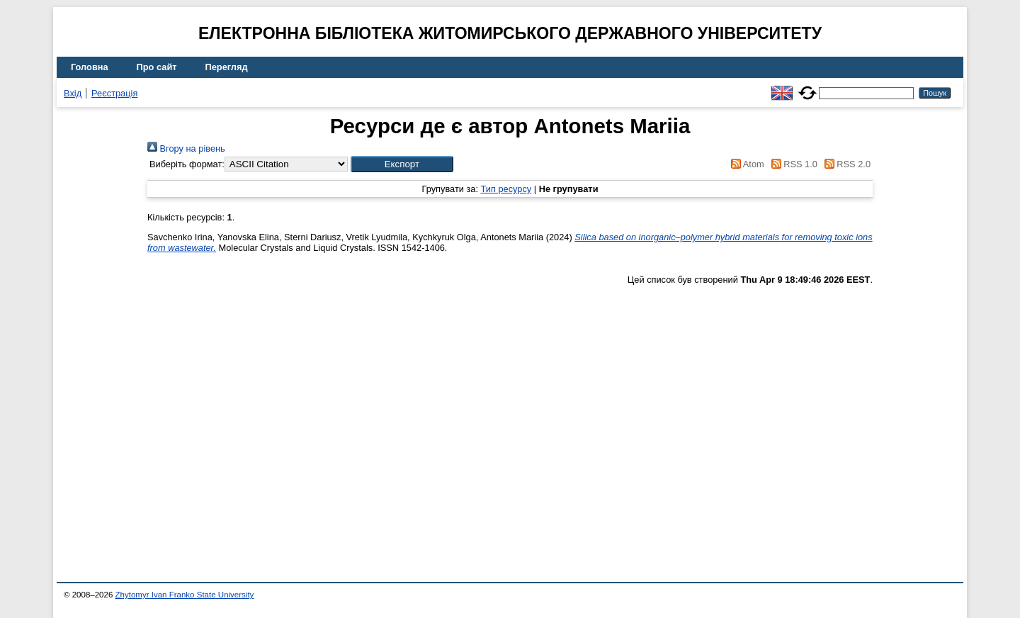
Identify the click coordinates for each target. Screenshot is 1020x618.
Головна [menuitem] (89, 67)
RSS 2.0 (845, 164)
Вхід (72, 93)
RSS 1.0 (791, 164)
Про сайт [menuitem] (157, 67)
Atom (745, 164)
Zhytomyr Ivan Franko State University (184, 594)
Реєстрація (114, 93)
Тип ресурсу (506, 189)
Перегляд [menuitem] (226, 67)
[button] (402, 164)
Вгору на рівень (186, 148)
